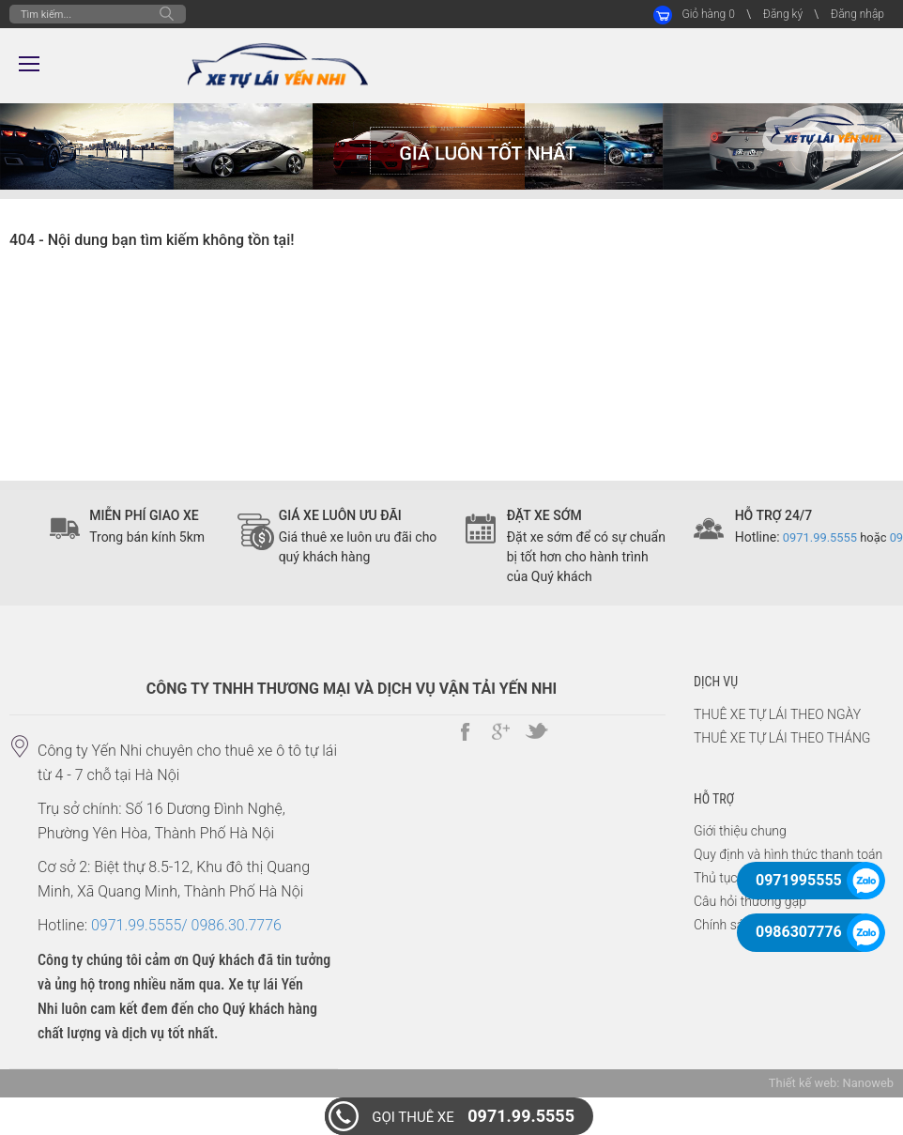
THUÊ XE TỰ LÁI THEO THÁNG (782, 737)
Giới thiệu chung (740, 830)
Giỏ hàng (707, 14)
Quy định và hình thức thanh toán (788, 854)
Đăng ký (783, 14)
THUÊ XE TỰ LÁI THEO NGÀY (777, 714)
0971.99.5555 (473, 1116)
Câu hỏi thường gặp (750, 901)
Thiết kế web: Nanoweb (831, 1083)
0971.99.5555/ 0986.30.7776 (186, 925)
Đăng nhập (857, 14)
